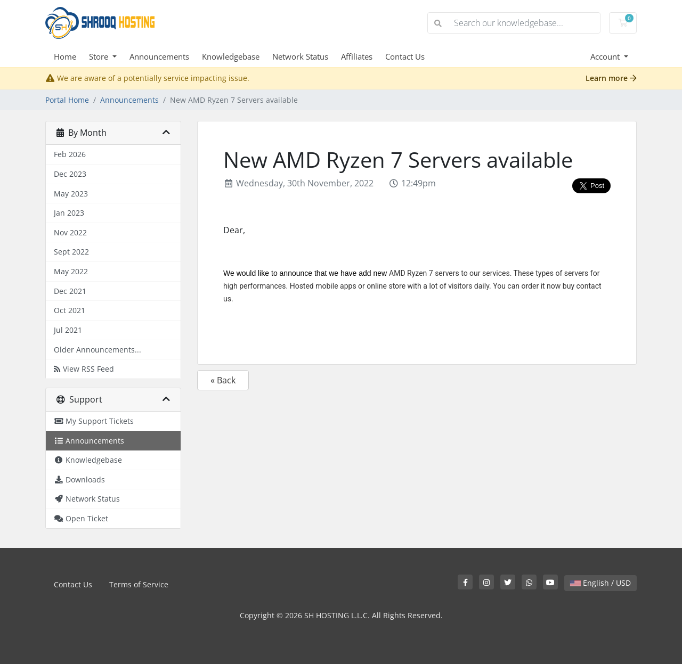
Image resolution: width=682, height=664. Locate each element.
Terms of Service (138, 584)
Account (606, 56)
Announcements (159, 56)
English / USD (600, 583)
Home (65, 56)
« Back (223, 380)
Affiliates (356, 56)
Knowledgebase (230, 56)
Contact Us (405, 56)
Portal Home (67, 100)
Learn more (611, 78)
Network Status (300, 56)
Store (99, 56)
